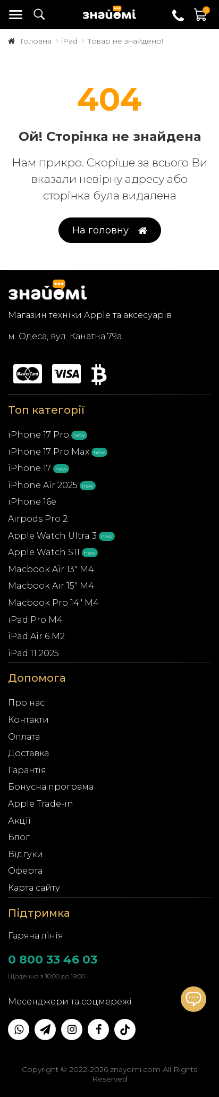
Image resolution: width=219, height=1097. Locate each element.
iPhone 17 (29, 468)
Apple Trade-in (40, 804)
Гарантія (27, 770)
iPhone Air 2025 (43, 485)
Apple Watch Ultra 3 (52, 536)
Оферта (25, 871)
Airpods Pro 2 (38, 519)
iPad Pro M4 (35, 620)
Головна (36, 41)
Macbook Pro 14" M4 (53, 603)
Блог (19, 837)
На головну (109, 230)
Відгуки (25, 854)
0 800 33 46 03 (52, 959)
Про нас (26, 703)
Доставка (28, 753)
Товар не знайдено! (125, 41)
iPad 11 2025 (33, 653)
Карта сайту (34, 888)
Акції (19, 821)
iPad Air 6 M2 (36, 636)
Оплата (24, 737)
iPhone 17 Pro (38, 435)
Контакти (28, 720)
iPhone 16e (32, 502)
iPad (69, 41)
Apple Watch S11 (44, 552)
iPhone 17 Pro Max (48, 452)
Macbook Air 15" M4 (51, 586)
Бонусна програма (51, 787)
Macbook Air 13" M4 (51, 569)
